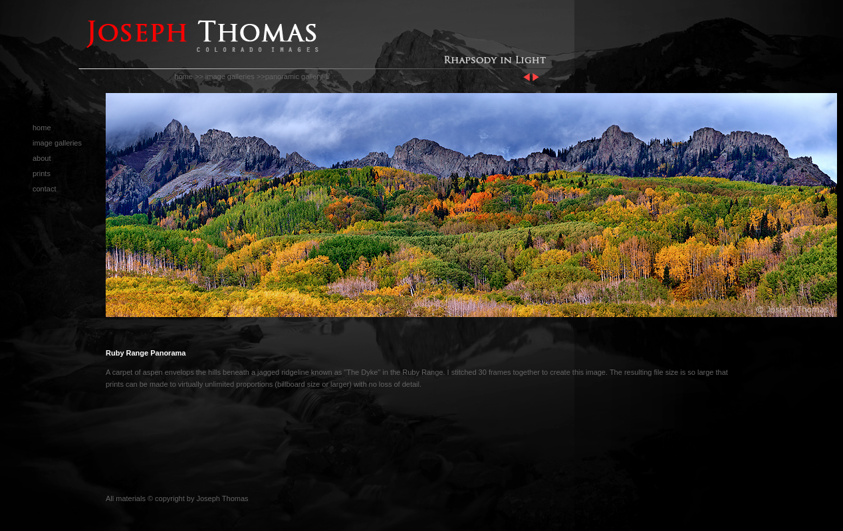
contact (44, 189)
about (42, 158)
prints (42, 173)
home (183, 76)
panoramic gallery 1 (297, 76)
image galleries (230, 76)
